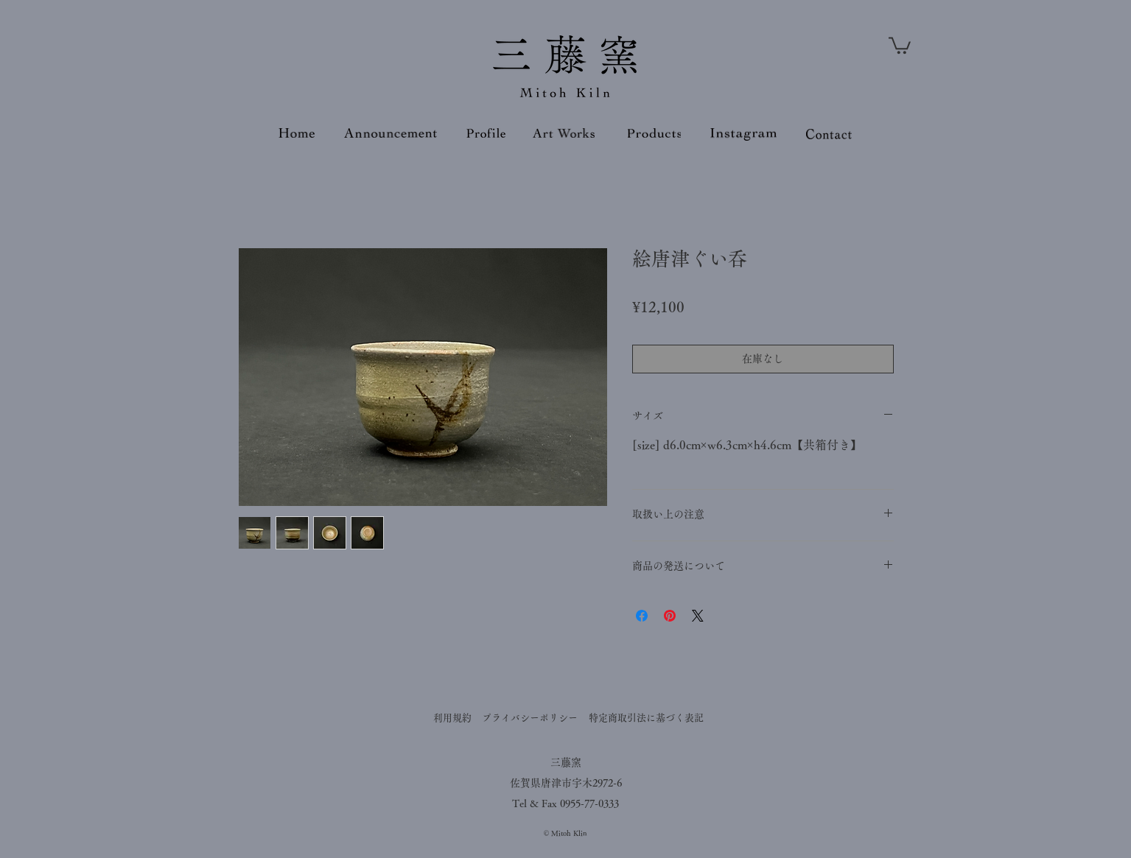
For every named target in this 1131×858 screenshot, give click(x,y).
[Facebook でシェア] (642, 616)
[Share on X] (698, 616)
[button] (900, 44)
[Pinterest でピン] (670, 616)
